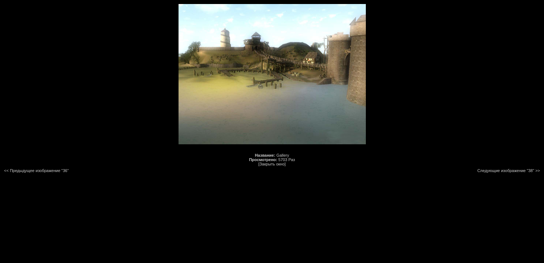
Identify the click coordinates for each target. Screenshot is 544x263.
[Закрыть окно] (272, 164)
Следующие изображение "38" (505, 170)
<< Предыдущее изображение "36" (36, 170)
